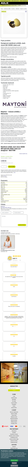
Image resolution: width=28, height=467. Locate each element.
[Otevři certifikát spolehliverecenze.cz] (17, 256)
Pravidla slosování (14, 442)
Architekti (14, 432)
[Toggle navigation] (25, 3)
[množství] (4, 167)
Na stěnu (13, 8)
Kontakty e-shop (14, 423)
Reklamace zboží (14, 416)
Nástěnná (17, 8)
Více (14, 172)
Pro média (14, 401)
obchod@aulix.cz (24, 0)
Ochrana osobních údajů (14, 439)
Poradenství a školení (14, 434)
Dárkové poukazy (14, 420)
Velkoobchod (14, 430)
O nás (14, 396)
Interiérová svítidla (7, 8)
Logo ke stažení (14, 402)
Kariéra (14, 406)
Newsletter (14, 399)
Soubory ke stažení (14, 440)
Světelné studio (14, 397)
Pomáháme (14, 404)
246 (15, 260)
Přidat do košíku (12, 166)
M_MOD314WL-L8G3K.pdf (6, 207)
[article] (14, 266)
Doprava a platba (14, 413)
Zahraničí (14, 446)
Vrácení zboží (14, 415)
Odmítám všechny (14, 465)
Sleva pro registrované (14, 412)
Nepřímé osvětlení (23, 8)
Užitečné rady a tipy (14, 448)
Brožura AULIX (14, 407)
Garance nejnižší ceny (23, 153)
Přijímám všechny (14, 460)
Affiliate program (14, 421)
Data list (3, 206)
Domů (2, 8)
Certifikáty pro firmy (14, 437)
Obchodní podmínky (14, 418)
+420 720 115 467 (16, 0)
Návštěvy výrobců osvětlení (14, 435)
